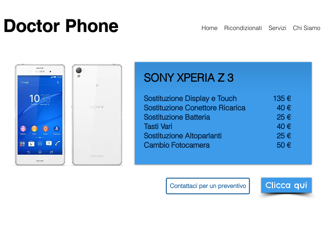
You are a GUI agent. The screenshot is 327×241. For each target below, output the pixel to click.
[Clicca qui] (286, 185)
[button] (208, 186)
